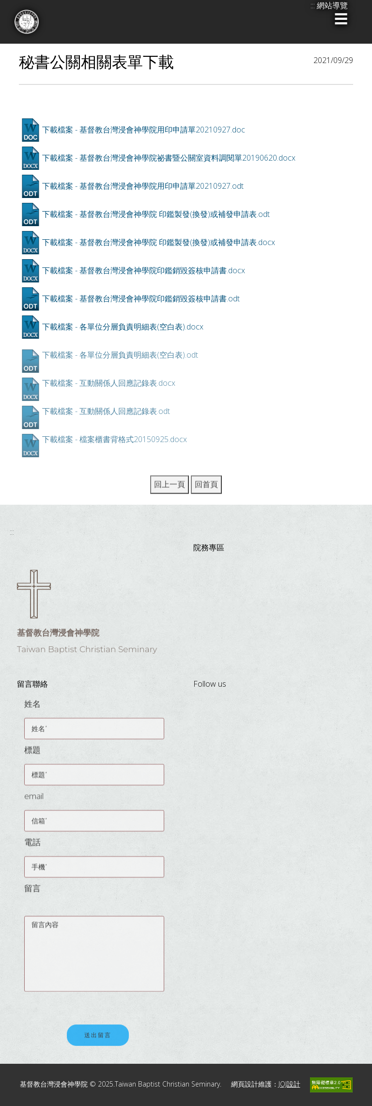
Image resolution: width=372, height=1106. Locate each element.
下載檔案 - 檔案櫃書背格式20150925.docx (114, 439)
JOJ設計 (289, 1084)
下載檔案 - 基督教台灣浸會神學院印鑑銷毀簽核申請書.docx (143, 270)
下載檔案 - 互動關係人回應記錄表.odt (106, 411)
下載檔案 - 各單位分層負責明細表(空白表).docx (122, 326)
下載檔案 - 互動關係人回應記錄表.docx (108, 383)
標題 (32, 753)
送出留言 (97, 1039)
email (34, 800)
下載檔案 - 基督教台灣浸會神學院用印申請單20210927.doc (143, 129)
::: (12, 532)
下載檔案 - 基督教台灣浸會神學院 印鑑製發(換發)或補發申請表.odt (156, 214)
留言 (32, 892)
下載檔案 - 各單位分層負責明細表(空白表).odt (120, 354)
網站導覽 (332, 5)
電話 (32, 846)
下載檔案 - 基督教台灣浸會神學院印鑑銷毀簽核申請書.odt (141, 298)
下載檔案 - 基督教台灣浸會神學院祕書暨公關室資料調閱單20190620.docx (168, 157)
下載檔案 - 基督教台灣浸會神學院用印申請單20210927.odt (143, 186)
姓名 (32, 707)
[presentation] (97, 1000)
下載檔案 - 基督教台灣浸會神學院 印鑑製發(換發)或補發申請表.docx (158, 242)
